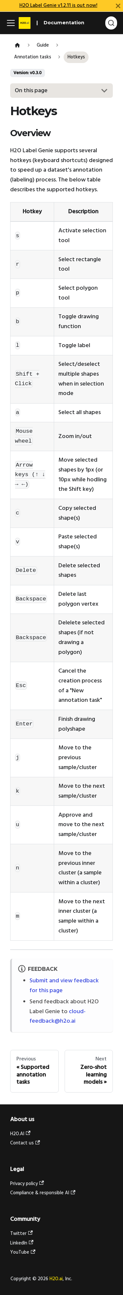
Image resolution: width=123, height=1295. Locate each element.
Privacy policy (27, 1184)
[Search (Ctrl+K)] (111, 23)
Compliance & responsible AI (42, 1193)
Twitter (21, 1234)
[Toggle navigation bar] (11, 23)
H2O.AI (20, 1134)
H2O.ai (56, 1279)
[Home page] (17, 46)
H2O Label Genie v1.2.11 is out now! (58, 6)
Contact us (25, 1143)
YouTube (22, 1252)
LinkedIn (21, 1243)
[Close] (118, 5)
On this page (31, 90)
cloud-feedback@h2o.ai (58, 1016)
